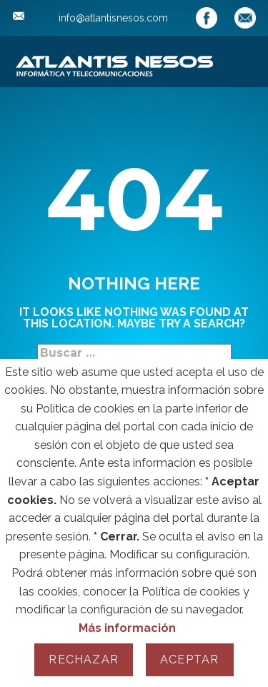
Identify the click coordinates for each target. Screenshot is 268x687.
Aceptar (189, 659)
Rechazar (84, 659)
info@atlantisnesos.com (91, 18)
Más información (127, 628)
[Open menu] (241, 60)
